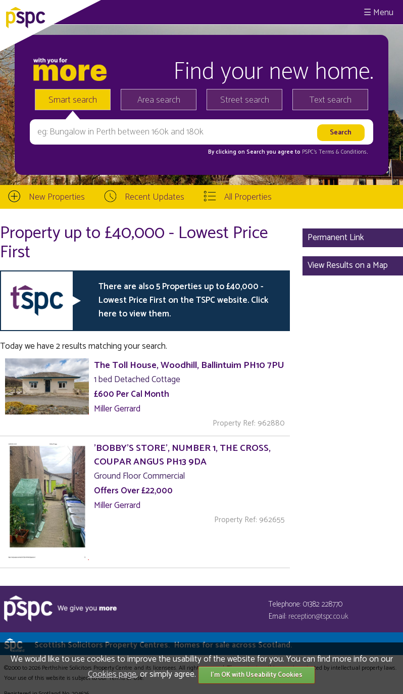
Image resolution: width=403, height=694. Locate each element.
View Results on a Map (348, 265)
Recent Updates (154, 197)
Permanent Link (336, 237)
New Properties (57, 197)
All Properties (248, 197)
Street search (244, 100)
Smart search (72, 100)
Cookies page (112, 674)
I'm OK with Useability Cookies (257, 675)
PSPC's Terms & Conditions (334, 152)
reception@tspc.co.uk (318, 616)
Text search (330, 100)
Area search (158, 100)
